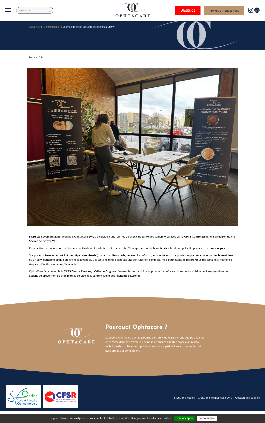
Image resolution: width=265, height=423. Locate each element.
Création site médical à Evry (215, 397)
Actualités (34, 26)
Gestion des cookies (247, 397)
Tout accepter (184, 418)
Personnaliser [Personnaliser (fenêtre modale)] (207, 418)
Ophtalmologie (51, 26)
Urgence (188, 10)
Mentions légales (184, 397)
